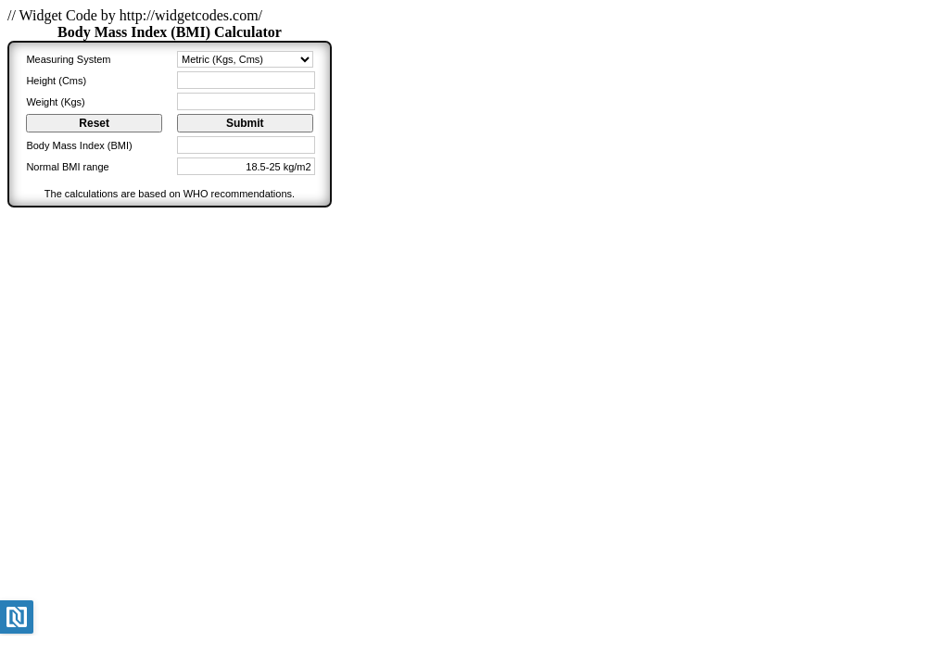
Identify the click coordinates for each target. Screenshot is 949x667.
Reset (94, 123)
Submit (245, 123)
